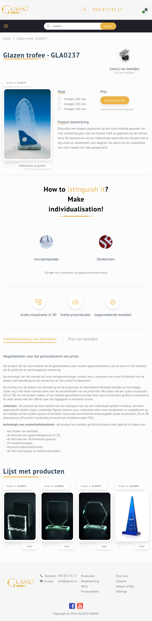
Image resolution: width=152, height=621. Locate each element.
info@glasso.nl (67, 581)
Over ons (122, 576)
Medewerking (90, 581)
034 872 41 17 (67, 575)
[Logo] (15, 9)
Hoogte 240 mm (75, 108)
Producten (88, 576)
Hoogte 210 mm (75, 103)
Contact (121, 581)
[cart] (146, 9)
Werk (84, 586)
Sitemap (121, 591)
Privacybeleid (90, 591)
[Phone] (102, 9)
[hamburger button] (6, 26)
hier (51, 272)
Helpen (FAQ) (125, 586)
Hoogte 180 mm (75, 98)
